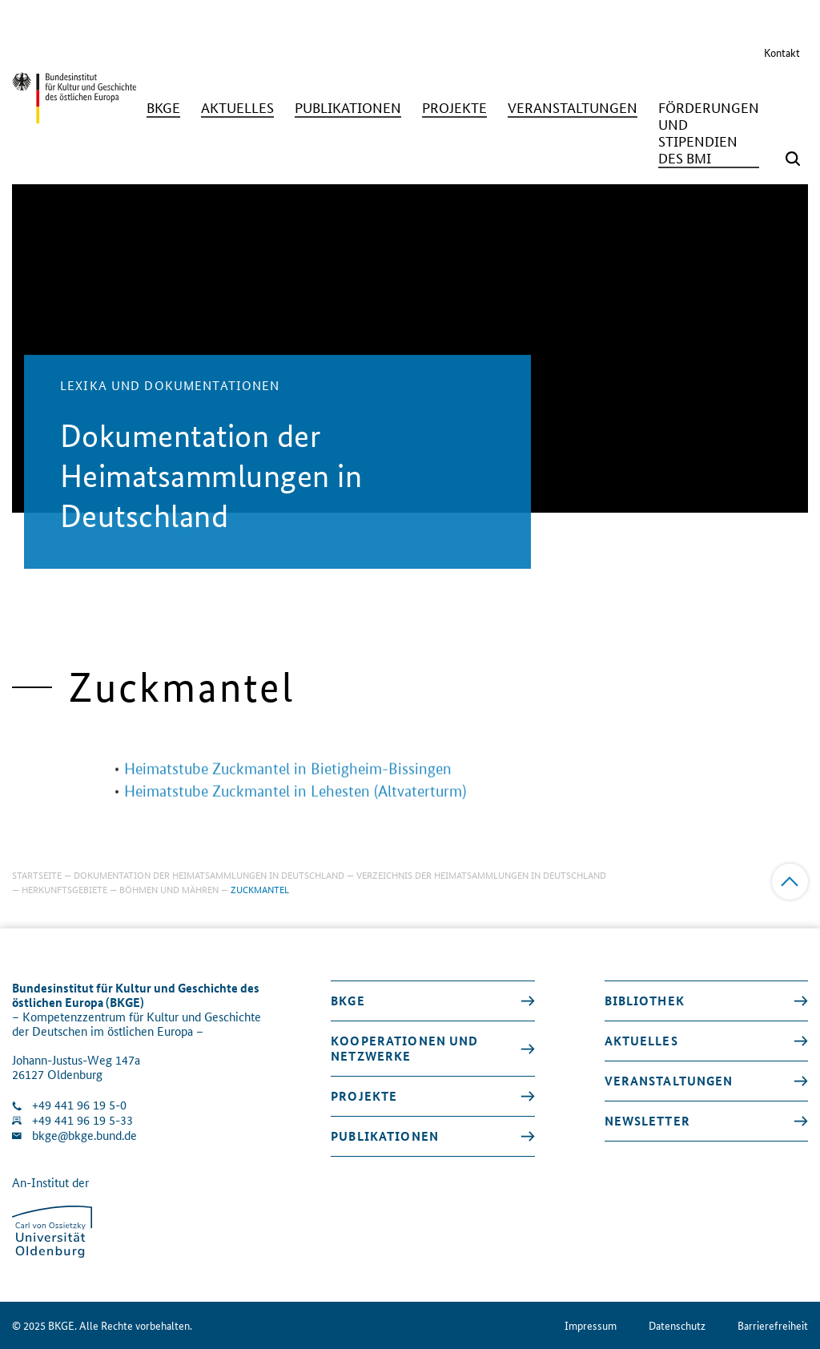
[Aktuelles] (237, 108)
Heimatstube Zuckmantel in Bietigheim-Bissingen (288, 784)
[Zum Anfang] (790, 882)
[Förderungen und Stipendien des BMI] (709, 133)
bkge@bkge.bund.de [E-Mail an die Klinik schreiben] (84, 1135)
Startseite (37, 874)
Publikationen (385, 1136)
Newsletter (647, 1121)
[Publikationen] (348, 108)
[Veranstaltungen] (572, 108)
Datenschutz (677, 1325)
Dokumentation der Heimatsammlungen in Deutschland (209, 874)
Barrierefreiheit (773, 1325)
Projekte (364, 1096)
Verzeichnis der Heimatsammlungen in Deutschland (481, 874)
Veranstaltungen (669, 1080)
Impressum (591, 1325)
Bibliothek (645, 1000)
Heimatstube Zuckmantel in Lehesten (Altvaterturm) (295, 806)
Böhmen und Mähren (169, 888)
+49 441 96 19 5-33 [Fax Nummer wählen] (82, 1120)
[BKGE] (163, 108)
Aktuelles (641, 1040)
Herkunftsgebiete (64, 888)
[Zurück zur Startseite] (74, 124)
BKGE (348, 1000)
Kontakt (782, 52)
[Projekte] (454, 108)
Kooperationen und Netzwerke (404, 1048)
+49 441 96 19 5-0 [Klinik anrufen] (79, 1105)
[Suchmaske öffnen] (793, 158)
